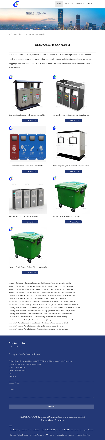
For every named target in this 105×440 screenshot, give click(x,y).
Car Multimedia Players (50, 430)
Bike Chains (34, 430)
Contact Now (31, 120)
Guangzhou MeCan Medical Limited (61, 417)
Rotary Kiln (28, 317)
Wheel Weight (37, 435)
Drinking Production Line (18, 308)
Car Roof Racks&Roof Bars (19, 435)
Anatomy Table (29, 289)
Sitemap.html (59, 420)
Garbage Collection (15, 295)
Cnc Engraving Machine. (18, 430)
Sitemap (51, 420)
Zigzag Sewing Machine (65, 435)
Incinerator (12, 323)
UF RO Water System (35, 308)
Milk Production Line (35, 314)
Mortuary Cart (29, 286)
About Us (69, 3)
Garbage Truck (28, 295)
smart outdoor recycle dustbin (35, 34)
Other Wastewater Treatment (35, 301)
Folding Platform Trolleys (70, 430)
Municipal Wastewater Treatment (36, 304)
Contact (90, 3)
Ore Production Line (16, 317)
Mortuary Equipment (16, 283)
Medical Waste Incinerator (27, 326)
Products (80, 3)
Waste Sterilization (24, 323)
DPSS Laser (50, 435)
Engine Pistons (88, 430)
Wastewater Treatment (16, 301)
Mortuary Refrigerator (32, 292)
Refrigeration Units (83, 435)
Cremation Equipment (32, 283)
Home (59, 3)
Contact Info (17, 343)
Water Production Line (35, 311)
